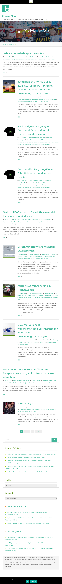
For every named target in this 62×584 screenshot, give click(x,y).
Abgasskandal (6, 221)
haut (30, 341)
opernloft (54, 408)
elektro (8, 58)
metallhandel (21, 141)
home (43, 408)
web (42, 258)
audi (37, 221)
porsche (53, 221)
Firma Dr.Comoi (32, 339)
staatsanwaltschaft (8, 223)
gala (25, 408)
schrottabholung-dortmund (44, 141)
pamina (19, 410)
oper (51, 408)
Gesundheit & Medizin (43, 339)
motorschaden (48, 297)
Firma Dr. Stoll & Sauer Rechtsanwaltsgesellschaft (25, 219)
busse (4, 382)
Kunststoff (44, 255)
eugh (45, 221)
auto (37, 294)
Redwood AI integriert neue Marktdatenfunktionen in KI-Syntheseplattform (28, 471)
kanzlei (49, 221)
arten (50, 56)
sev (42, 382)
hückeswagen (37, 297)
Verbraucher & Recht (46, 219)
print (23, 410)
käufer (17, 58)
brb (55, 380)
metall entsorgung (48, 139)
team (36, 58)
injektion (41, 341)
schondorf (32, 382)
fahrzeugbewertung (22, 297)
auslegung (54, 253)
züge (53, 382)
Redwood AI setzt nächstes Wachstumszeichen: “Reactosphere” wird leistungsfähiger (32, 453)
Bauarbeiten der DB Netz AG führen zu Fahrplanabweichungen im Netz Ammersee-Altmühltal (28, 372)
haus (40, 408)
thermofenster (21, 223)
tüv (57, 297)
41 (32, 431)
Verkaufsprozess (52, 58)
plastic (53, 255)
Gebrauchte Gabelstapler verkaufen (23, 52)
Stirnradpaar (21, 258)
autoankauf (42, 294)
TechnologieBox (14, 531)
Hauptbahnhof (21, 382)
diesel (4, 58)
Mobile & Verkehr (32, 56)
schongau (38, 382)
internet (34, 255)
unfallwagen (25, 100)
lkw (48, 98)
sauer (57, 221)
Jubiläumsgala (26, 402)
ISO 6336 (38, 255)
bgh (39, 221)
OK (27, 581)
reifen (54, 297)
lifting (45, 341)
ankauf (47, 56)
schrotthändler (46, 143)
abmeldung (42, 56)
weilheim (49, 382)
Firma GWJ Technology (33, 253)
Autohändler (55, 294)
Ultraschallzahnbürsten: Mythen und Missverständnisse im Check (26, 457)
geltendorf (14, 382)
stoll (14, 223)
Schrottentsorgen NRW (28, 143)
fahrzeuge (12, 58)
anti (18, 341)
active (53, 339)
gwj (30, 255)
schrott (26, 141)
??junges (21, 408)
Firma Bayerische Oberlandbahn (21, 380)
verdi (35, 410)
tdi (16, 223)
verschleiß (38, 258)
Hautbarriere (35, 341)
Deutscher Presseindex (17, 506)
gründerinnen (30, 408)
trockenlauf (27, 258)
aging (56, 339)
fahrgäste (8, 382)
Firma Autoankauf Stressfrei (35, 292)
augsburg (51, 380)
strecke (45, 382)
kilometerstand (42, 98)
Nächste (38, 431)
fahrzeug (27, 98)
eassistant (26, 255)
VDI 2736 (33, 258)
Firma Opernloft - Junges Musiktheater (37, 406)
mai (29, 382)
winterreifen (20, 299)
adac (34, 221)
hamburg (36, 408)
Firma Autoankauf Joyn (19, 56)
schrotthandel (38, 143)
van (33, 410)
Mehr (4, 72)
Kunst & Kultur (53, 406)
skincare (20, 343)
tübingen (20, 100)
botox (27, 341)
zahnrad (46, 258)
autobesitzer (48, 294)
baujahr (54, 56)
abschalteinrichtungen (26, 221)
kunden (43, 297)
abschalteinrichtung (16, 221)
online (50, 341)
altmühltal (45, 380)
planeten (49, 255)
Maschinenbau (45, 253)
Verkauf (40, 58)
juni (26, 382)
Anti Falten (22, 341)
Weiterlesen (33, 581)
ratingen (51, 98)
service (32, 58)
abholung (55, 96)
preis (29, 58)
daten (23, 98)
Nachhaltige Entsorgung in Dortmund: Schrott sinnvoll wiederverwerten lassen (33, 129)
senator (26, 410)
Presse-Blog (9, 16)
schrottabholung (33, 141)
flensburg (32, 98)
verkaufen (44, 58)
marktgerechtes (23, 58)
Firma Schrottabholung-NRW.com (36, 137)
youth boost (25, 343)
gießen (37, 98)
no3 (48, 341)
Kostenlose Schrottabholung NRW (35, 139)
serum (54, 341)
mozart (47, 408)
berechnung (20, 255)
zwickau (46, 100)
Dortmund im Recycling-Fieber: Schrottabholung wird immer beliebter (36, 172)
